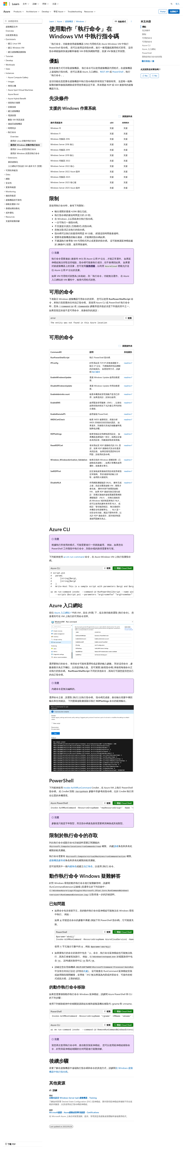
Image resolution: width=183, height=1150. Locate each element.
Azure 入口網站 (62, 612)
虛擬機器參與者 (57, 860)
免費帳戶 (174, 11)
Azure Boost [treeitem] (13, 94)
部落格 (115, 1141)
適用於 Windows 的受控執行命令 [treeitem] (24, 153)
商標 (156, 1141)
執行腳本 (96, 372)
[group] (91, 584)
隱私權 (134, 1141)
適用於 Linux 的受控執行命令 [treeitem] (23, 149)
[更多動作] (131, 21)
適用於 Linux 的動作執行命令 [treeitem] (23, 140)
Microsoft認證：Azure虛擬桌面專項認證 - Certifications (74, 1112)
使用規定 (147, 1141)
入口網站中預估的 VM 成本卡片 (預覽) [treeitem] (25, 166)
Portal (163, 11)
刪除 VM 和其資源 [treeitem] (16, 119)
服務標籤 (90, 265)
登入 (178, 3)
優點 (144, 26)
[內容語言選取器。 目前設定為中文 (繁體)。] (11, 1141)
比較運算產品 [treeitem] (12, 35)
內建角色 (72, 866)
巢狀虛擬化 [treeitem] (13, 162)
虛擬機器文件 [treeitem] (12, 26)
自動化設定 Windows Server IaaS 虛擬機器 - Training (73, 1098)
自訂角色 (88, 866)
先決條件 (146, 30)
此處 (85, 970)
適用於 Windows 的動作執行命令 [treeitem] (25, 145)
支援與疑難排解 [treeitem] (13, 221)
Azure (59, 21)
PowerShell (117, 71)
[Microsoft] (5, 4)
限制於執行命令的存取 (152, 56)
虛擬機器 (69, 21)
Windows (80, 21)
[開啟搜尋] (171, 3)
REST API (104, 71)
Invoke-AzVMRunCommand (77, 787)
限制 (144, 34)
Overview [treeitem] (10, 30)
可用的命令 (147, 38)
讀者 (116, 846)
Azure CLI (146, 45)
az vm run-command (73, 556)
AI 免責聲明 (94, 1141)
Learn (51, 21)
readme (127, 363)
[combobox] (22, 21)
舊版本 (106, 1141)
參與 (126, 1141)
